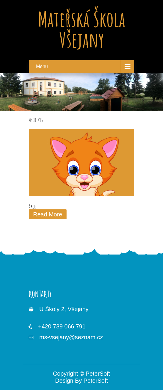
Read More (47, 214)
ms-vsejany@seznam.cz (71, 337)
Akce (32, 206)
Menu (42, 66)
